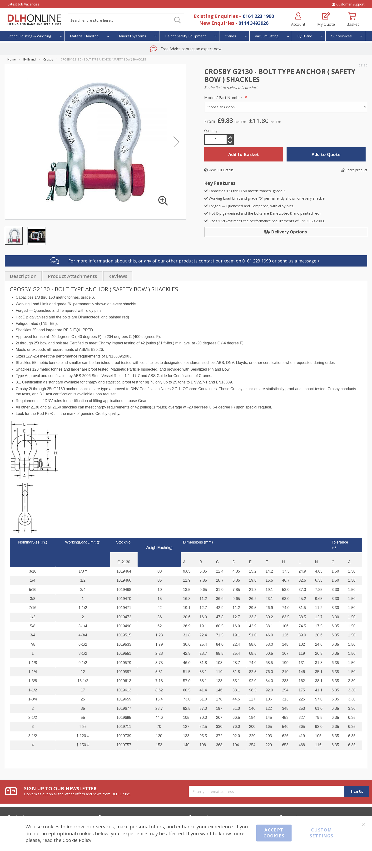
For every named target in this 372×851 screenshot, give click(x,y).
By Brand (29, 59)
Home (11, 59)
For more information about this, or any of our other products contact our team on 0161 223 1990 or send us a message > (194, 261)
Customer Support (348, 4)
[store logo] (34, 19)
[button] (36, 235)
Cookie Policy (77, 840)
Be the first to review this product (231, 87)
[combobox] (126, 20)
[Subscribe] (356, 791)
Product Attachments (72, 276)
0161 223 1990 (258, 16)
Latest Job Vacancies (23, 4)
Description (23, 276)
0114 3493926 (253, 23)
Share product (354, 170)
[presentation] (23, 276)
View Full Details (218, 170)
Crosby (48, 59)
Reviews (117, 276)
